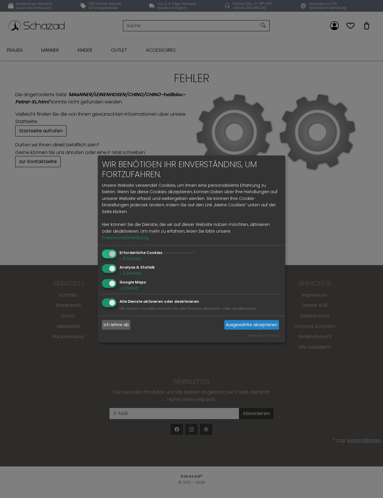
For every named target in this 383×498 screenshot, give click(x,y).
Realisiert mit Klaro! (263, 335)
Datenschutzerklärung (125, 238)
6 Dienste (130, 258)
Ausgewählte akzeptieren (251, 325)
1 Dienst (128, 288)
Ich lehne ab (116, 325)
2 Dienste (130, 273)
